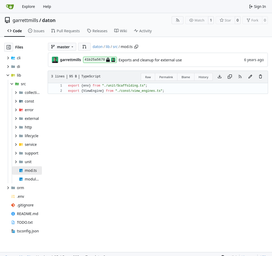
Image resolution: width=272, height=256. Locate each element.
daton (49, 20)
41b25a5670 (100, 59)
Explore (28, 6)
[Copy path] (136, 47)
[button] (84, 47)
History (203, 77)
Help (47, 6)
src (115, 46)
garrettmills (25, 20)
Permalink (166, 77)
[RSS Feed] (178, 20)
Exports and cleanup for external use (150, 59)
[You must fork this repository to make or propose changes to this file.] (250, 76)
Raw (148, 77)
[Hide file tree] (8, 47)
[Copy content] (230, 76)
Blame (186, 77)
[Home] (10, 6)
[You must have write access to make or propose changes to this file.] (260, 76)
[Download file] (219, 76)
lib (108, 46)
